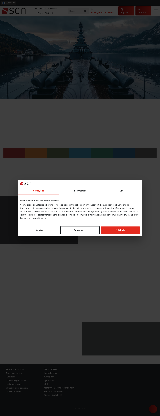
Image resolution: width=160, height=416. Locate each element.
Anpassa (80, 230)
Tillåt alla (120, 230)
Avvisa (39, 230)
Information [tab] (80, 190)
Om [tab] (121, 190)
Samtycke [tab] (38, 190)
